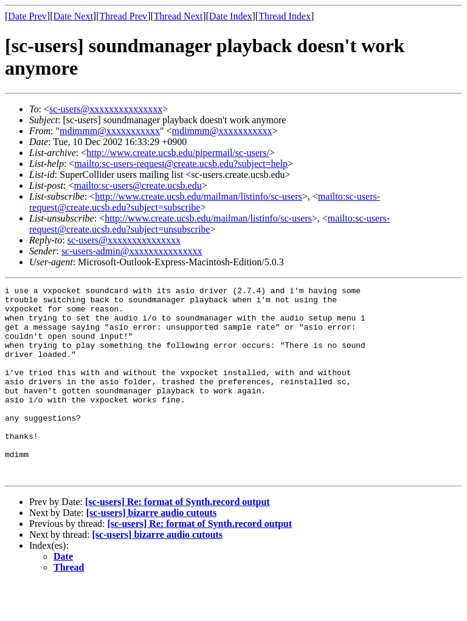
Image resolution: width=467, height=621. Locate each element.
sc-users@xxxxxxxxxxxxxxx (105, 109)
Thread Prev (123, 16)
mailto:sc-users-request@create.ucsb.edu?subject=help (181, 163)
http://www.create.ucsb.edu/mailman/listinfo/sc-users (198, 196)
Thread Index (284, 16)
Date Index (230, 16)
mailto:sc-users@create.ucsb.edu (137, 185)
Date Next (73, 16)
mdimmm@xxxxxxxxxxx (110, 131)
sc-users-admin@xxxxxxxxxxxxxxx (131, 251)
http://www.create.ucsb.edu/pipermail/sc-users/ (177, 153)
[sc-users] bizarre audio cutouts (151, 551)
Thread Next (178, 16)
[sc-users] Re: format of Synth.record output (177, 540)
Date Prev (27, 16)
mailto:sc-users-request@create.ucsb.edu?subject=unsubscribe (209, 223)
